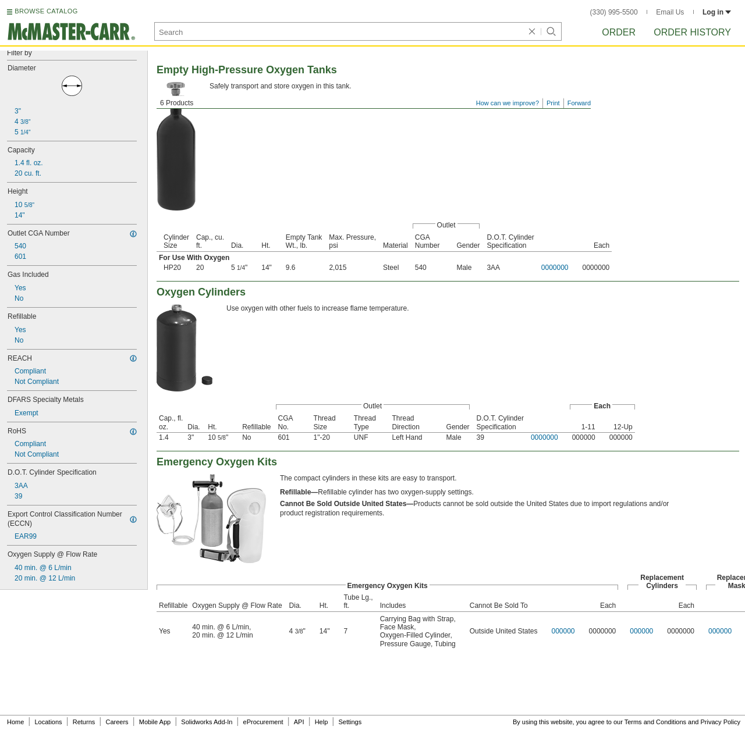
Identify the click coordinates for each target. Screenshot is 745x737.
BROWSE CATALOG (46, 11)
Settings (349, 721)
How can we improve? (507, 102)
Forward (579, 102)
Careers (116, 721)
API (299, 721)
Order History (692, 32)
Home (15, 721)
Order (619, 32)
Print (553, 102)
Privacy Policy (720, 721)
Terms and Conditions (655, 721)
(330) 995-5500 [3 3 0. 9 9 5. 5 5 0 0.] (614, 12)
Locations (48, 721)
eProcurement (263, 721)
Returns (84, 721)
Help (321, 721)
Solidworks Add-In (206, 721)
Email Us (670, 12)
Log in (717, 12)
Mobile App (155, 721)
